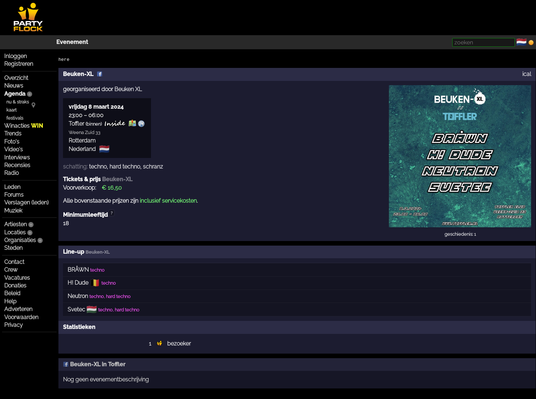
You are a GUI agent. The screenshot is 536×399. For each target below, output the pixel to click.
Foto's (11, 141)
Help (10, 301)
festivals (14, 118)
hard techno (124, 166)
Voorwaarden (21, 317)
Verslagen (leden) (26, 202)
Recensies (17, 165)
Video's (13, 149)
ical (526, 74)
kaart (11, 110)
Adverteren (18, 309)
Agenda (14, 93)
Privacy (13, 325)
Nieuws (13, 85)
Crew (11, 269)
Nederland (82, 149)
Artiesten (15, 224)
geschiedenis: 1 (460, 234)
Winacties (23, 125)
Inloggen (15, 56)
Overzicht (16, 78)
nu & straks (17, 101)
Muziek (13, 210)
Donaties (15, 285)
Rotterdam (82, 140)
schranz (153, 166)
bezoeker (179, 343)
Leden (12, 187)
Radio (11, 173)
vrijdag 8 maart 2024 (96, 106)
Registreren (18, 64)
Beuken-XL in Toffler (94, 364)
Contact (14, 262)
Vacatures (17, 277)
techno (98, 166)
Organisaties (20, 240)
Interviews (17, 157)
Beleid (12, 293)
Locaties (15, 232)
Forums (14, 194)
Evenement (72, 42)
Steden (13, 248)
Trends (12, 133)
